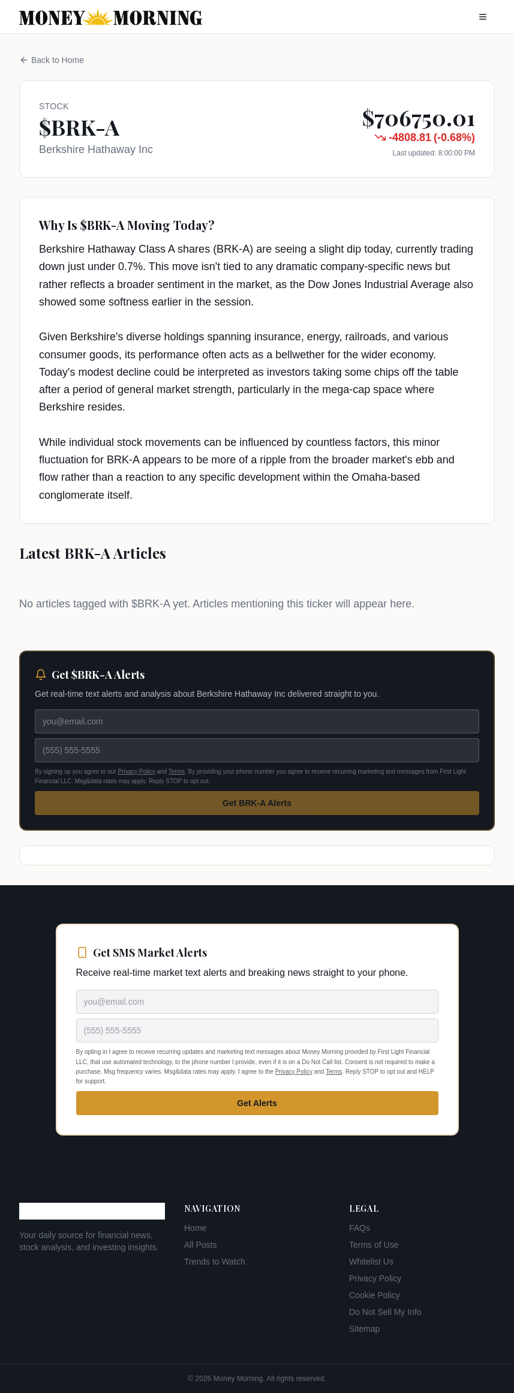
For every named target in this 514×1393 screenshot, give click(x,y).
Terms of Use (373, 1245)
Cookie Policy (374, 1295)
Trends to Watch (214, 1261)
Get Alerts (256, 1103)
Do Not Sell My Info (385, 1312)
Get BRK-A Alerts (257, 803)
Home (195, 1228)
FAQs (359, 1228)
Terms (177, 771)
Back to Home (51, 60)
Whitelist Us (371, 1261)
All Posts (200, 1245)
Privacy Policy (136, 771)
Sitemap (364, 1329)
